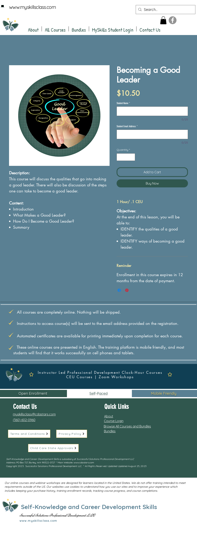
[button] (163, 20)
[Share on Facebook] (119, 290)
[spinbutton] (125, 157)
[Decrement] (119, 157)
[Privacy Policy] (71, 434)
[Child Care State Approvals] (53, 448)
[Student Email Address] (152, 134)
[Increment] (131, 157)
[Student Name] (152, 111)
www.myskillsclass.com (32, 7)
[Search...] (165, 9)
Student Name (123, 103)
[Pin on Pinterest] (126, 290)
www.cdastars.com (84, 462)
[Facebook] (172, 20)
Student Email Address (127, 126)
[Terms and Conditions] (29, 434)
